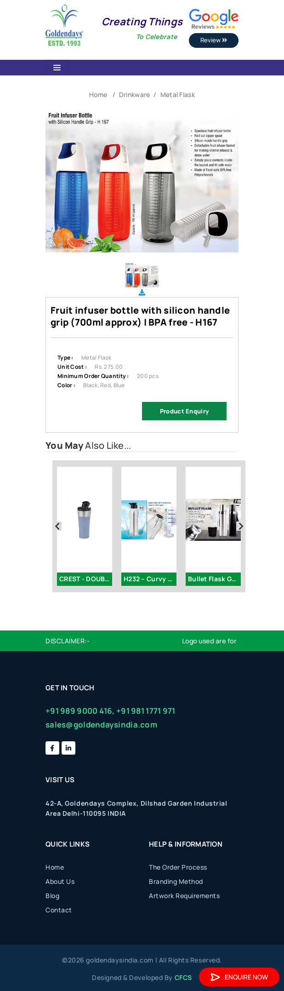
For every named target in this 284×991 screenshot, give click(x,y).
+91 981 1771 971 (145, 710)
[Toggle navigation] (56, 67)
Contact (58, 909)
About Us (59, 881)
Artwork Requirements (184, 895)
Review (213, 40)
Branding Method (176, 881)
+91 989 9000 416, (80, 710)
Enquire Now (239, 977)
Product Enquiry (184, 411)
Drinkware (134, 94)
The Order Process (178, 867)
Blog (52, 895)
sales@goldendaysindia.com (101, 724)
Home (98, 94)
